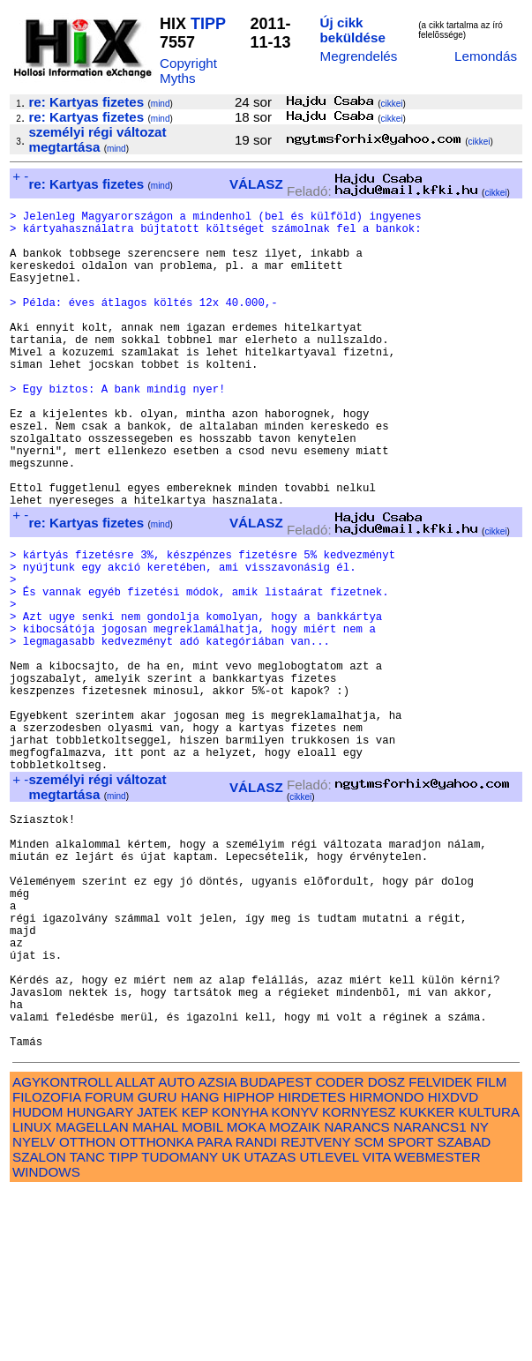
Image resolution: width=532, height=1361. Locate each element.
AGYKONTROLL (62, 1251)
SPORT (410, 1311)
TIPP (208, 24)
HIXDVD (453, 1266)
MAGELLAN (92, 1296)
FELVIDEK (440, 1251)
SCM (370, 1311)
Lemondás (485, 56)
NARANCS (356, 1296)
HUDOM (37, 1281)
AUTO (176, 1251)
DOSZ (386, 1251)
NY (479, 1296)
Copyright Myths (188, 71)
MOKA (246, 1296)
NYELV (34, 1311)
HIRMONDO (386, 1266)
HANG (200, 1266)
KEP (195, 1281)
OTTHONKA (156, 1311)
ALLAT (135, 1251)
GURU (157, 1266)
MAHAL (155, 1296)
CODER (340, 1251)
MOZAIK (294, 1296)
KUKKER (427, 1281)
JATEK (157, 1281)
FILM (491, 1251)
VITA (377, 1326)
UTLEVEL (329, 1326)
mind (160, 103)
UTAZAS (270, 1326)
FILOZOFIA (46, 1266)
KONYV (295, 1281)
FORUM (109, 1266)
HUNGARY (100, 1281)
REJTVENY (315, 1311)
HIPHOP (248, 1266)
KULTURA (488, 1281)
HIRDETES (312, 1266)
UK (230, 1326)
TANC (87, 1326)
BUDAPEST (276, 1251)
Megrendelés (359, 56)
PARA (214, 1311)
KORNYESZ (359, 1281)
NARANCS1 (430, 1296)
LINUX (32, 1296)
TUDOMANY (179, 1326)
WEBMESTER (437, 1326)
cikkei (392, 103)
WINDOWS (46, 1341)
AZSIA (217, 1251)
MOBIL (202, 1296)
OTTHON (87, 1311)
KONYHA (239, 1281)
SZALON (39, 1326)
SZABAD (464, 1311)
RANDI (256, 1311)
